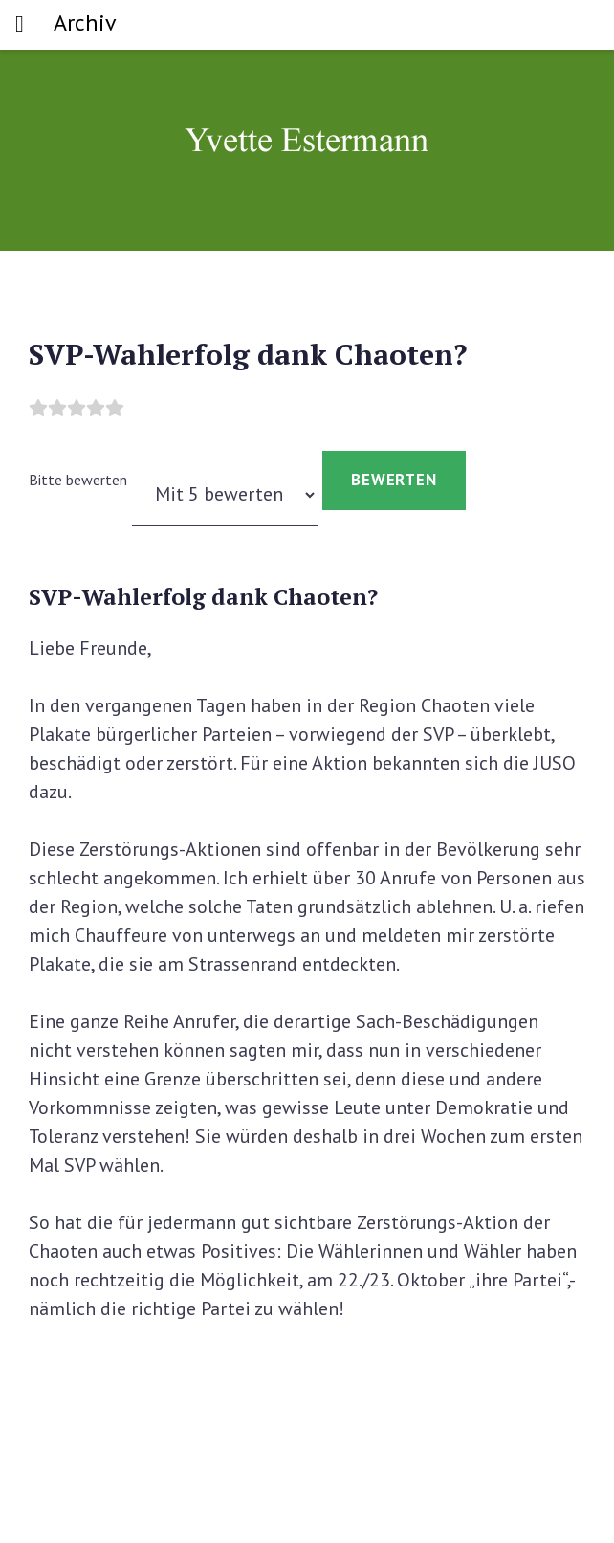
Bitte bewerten (78, 479)
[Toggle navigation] (20, 25)
